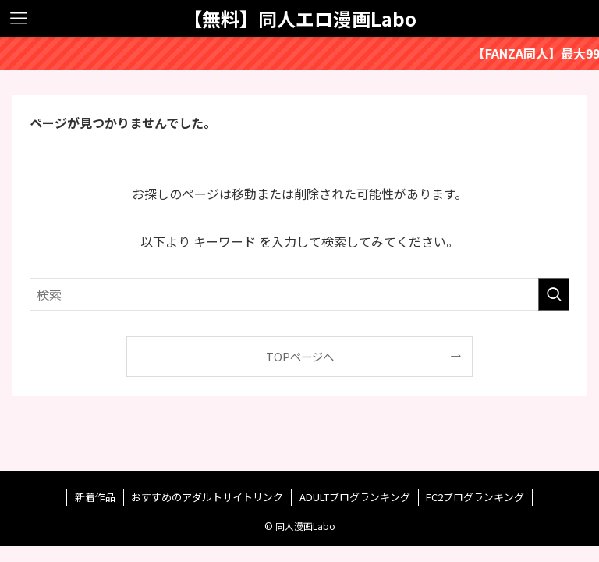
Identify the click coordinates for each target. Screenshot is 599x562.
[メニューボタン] (18, 18)
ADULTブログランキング (355, 496)
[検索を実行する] (553, 294)
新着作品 (95, 496)
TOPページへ (300, 356)
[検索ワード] (299, 294)
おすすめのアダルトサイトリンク (207, 496)
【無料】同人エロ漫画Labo (299, 18)
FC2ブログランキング (475, 496)
